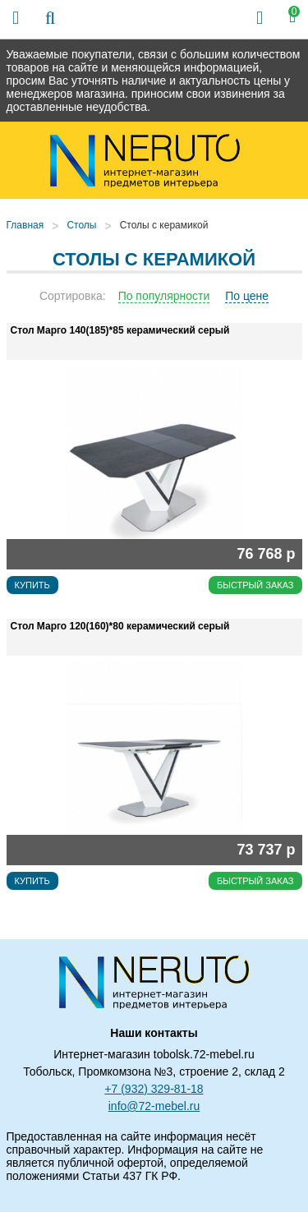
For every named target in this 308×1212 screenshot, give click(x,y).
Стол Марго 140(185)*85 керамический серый (120, 330)
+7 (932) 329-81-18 (153, 1088)
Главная (25, 225)
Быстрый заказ (255, 585)
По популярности (164, 295)
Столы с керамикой (164, 225)
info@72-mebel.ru (154, 1106)
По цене (247, 295)
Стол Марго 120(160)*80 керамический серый (120, 626)
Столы (81, 225)
